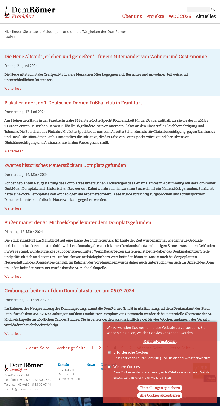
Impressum (66, 369)
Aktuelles (206, 16)
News (91, 365)
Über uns (132, 16)
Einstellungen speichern (160, 396)
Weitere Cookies (126, 374)
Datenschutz (67, 374)
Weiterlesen (14, 88)
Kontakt (63, 365)
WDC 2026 (179, 16)
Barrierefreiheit (69, 379)
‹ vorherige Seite (70, 348)
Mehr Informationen (159, 349)
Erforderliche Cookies (131, 360)
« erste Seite (37, 348)
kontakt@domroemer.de (21, 389)
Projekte (155, 16)
